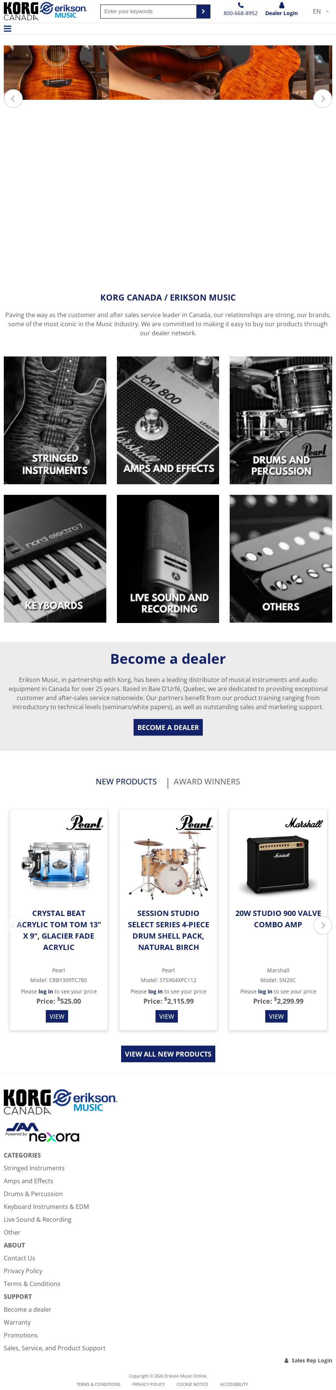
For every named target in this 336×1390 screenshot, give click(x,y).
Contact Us (19, 1259)
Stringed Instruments (34, 1169)
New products (118, 782)
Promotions (21, 1337)
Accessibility (234, 1385)
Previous (13, 98)
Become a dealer (168, 727)
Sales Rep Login (312, 1361)
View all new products (168, 1055)
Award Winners (215, 782)
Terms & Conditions (32, 1285)
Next (322, 98)
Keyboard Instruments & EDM (46, 1208)
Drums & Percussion (33, 1195)
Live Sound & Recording (38, 1221)
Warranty (17, 1324)
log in (46, 993)
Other (12, 1234)
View (57, 1018)
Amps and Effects (28, 1182)
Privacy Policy (23, 1272)
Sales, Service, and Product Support (55, 1349)
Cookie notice (192, 1385)
